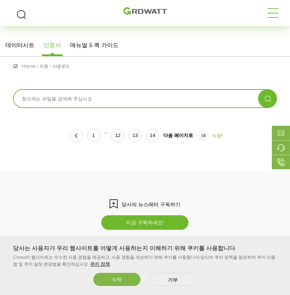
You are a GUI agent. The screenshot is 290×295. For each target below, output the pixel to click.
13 (135, 135)
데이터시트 (19, 45)
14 (152, 135)
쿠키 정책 (100, 264)
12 (118, 135)
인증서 (52, 45)
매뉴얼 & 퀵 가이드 (94, 45)
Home (28, 66)
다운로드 (61, 66)
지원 (44, 66)
